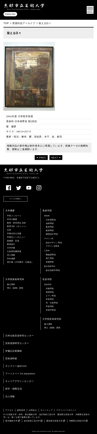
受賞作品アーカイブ (23, 23)
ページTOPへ (15, 199)
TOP (6, 23)
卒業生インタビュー (16, 237)
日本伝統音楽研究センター (19, 335)
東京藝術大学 (11, 421)
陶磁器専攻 (51, 255)
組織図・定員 (13, 241)
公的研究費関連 (14, 251)
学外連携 (11, 259)
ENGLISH (10, 14)
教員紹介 (11, 244)
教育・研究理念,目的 (16, 223)
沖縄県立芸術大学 (77, 421)
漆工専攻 (50, 258)
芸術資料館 (11, 358)
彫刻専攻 (50, 227)
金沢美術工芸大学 (32, 421)
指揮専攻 (50, 292)
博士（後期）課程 (15, 288)
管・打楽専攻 (52, 303)
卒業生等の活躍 (14, 233)
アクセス (9, 410)
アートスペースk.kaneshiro (20, 373)
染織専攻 (50, 262)
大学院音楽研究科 (51, 319)
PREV (42, 157)
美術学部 (47, 210)
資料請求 (21, 410)
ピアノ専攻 (51, 296)
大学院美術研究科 (14, 279)
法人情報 (10, 396)
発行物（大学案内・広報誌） (20, 262)
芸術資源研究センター (17, 343)
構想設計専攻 (52, 234)
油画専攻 (50, 223)
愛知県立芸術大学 (54, 421)
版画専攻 (50, 230)
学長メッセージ (14, 216)
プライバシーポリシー (66, 410)
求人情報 (11, 255)
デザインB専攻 (52, 246)
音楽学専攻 (51, 310)
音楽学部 (47, 279)
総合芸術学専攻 (53, 270)
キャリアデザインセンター (19, 381)
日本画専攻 (51, 220)
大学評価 (11, 248)
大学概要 (10, 210)
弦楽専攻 (50, 299)
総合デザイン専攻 (54, 243)
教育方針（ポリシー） (17, 226)
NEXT (54, 157)
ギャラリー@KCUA (16, 366)
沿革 (9, 230)
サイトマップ (47, 410)
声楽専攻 (50, 306)
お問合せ (33, 410)
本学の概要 (12, 219)
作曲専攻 (50, 288)
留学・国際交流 (13, 388)
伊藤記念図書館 (13, 351)
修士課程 (11, 284)
